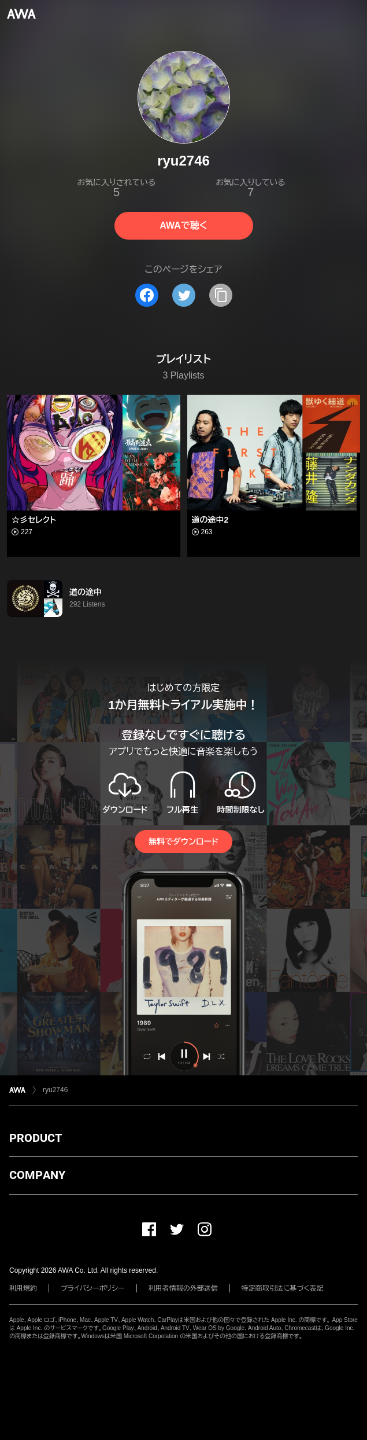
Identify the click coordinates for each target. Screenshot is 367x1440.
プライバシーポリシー (93, 1288)
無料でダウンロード (183, 841)
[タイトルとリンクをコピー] (220, 295)
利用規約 (23, 1288)
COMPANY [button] (37, 1175)
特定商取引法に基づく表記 (283, 1288)
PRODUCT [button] (35, 1138)
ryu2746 (55, 1090)
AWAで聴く (183, 225)
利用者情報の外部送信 (183, 1288)
